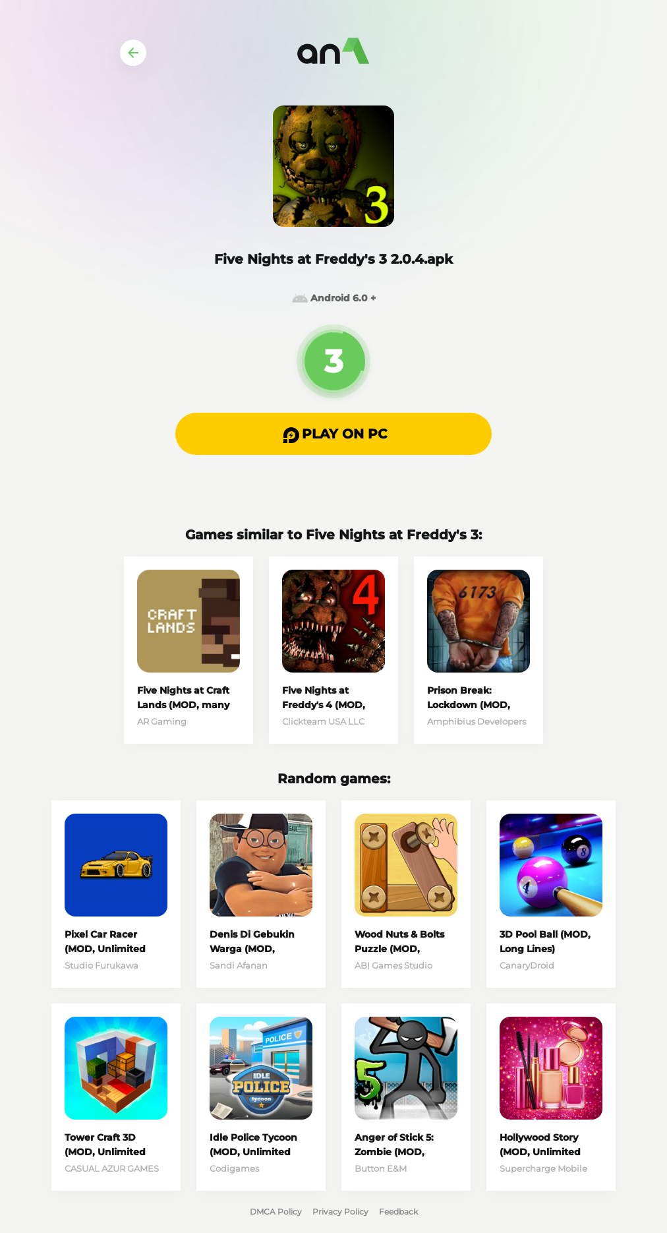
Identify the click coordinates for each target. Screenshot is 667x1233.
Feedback (398, 1212)
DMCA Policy (276, 1212)
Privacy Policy (340, 1212)
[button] (333, 434)
